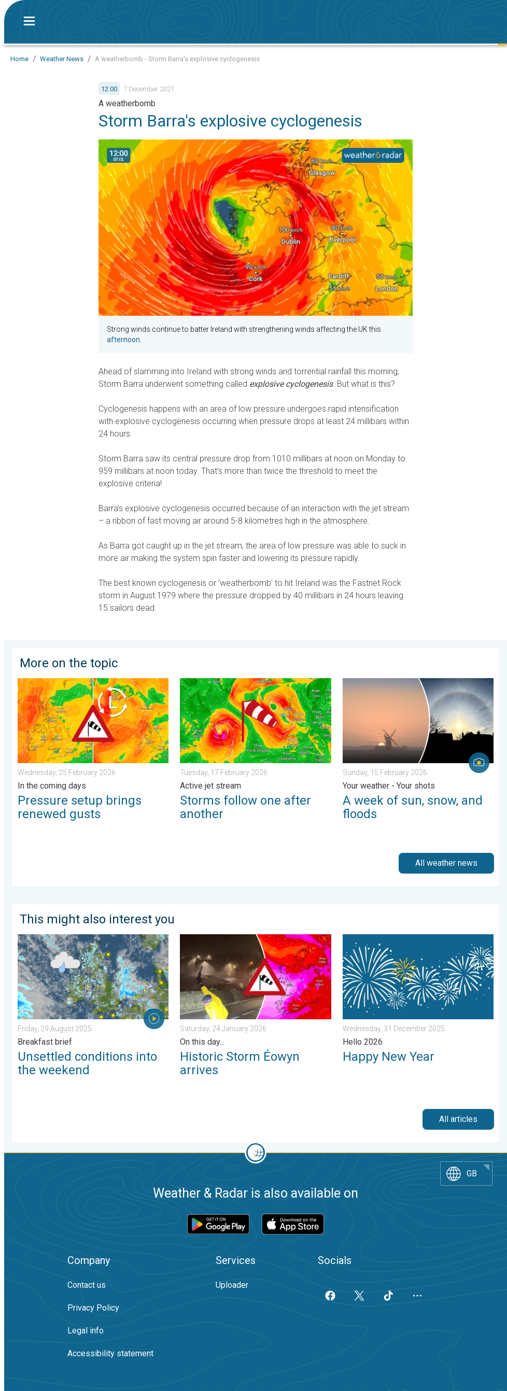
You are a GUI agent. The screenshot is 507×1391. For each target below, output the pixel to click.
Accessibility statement (110, 1353)
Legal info (85, 1331)
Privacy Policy (93, 1308)
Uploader (232, 1285)
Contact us (86, 1285)
